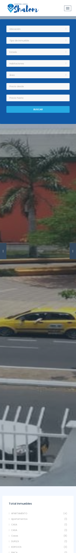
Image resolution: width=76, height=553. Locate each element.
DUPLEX (39, 541)
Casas (39, 536)
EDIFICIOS (39, 547)
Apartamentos (39, 519)
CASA (39, 524)
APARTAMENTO (39, 513)
